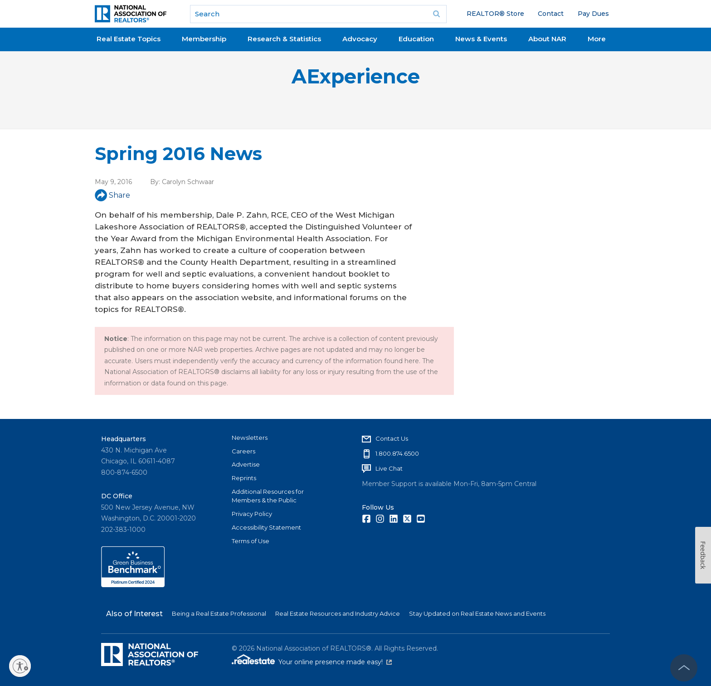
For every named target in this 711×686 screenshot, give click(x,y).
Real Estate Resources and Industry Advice (337, 613)
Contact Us (391, 438)
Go (437, 14)
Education (416, 38)
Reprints (244, 478)
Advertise (246, 464)
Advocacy (359, 38)
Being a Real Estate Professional (219, 613)
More (597, 38)
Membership (204, 38)
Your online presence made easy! (335, 662)
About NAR (547, 38)
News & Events (481, 38)
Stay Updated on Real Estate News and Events (477, 613)
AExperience (356, 76)
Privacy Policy (252, 513)
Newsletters (250, 437)
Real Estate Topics (129, 38)
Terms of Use (250, 541)
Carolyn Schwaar (188, 182)
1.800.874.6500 (397, 453)
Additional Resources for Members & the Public (268, 496)
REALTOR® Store (495, 14)
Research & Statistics (284, 38)
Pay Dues (593, 14)
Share (112, 195)
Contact (551, 14)
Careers (243, 451)
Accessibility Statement (266, 527)
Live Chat (389, 468)
